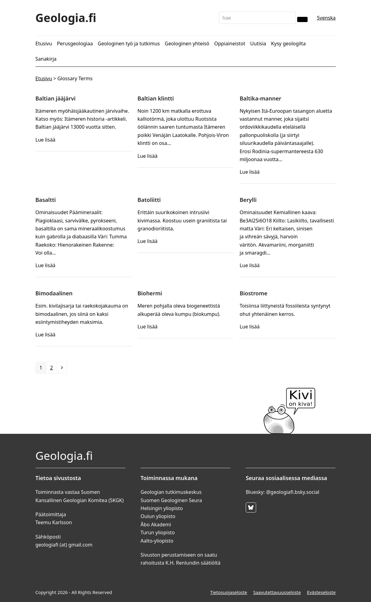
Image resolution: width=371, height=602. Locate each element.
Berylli (248, 199)
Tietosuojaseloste (228, 592)
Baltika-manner (260, 98)
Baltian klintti (156, 98)
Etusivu (44, 78)
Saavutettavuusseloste (277, 592)
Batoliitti (149, 199)
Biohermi (150, 293)
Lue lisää (45, 139)
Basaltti (46, 199)
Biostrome (253, 293)
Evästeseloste (321, 592)
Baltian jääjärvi (56, 98)
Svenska (326, 17)
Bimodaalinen (54, 293)
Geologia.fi (66, 17)
